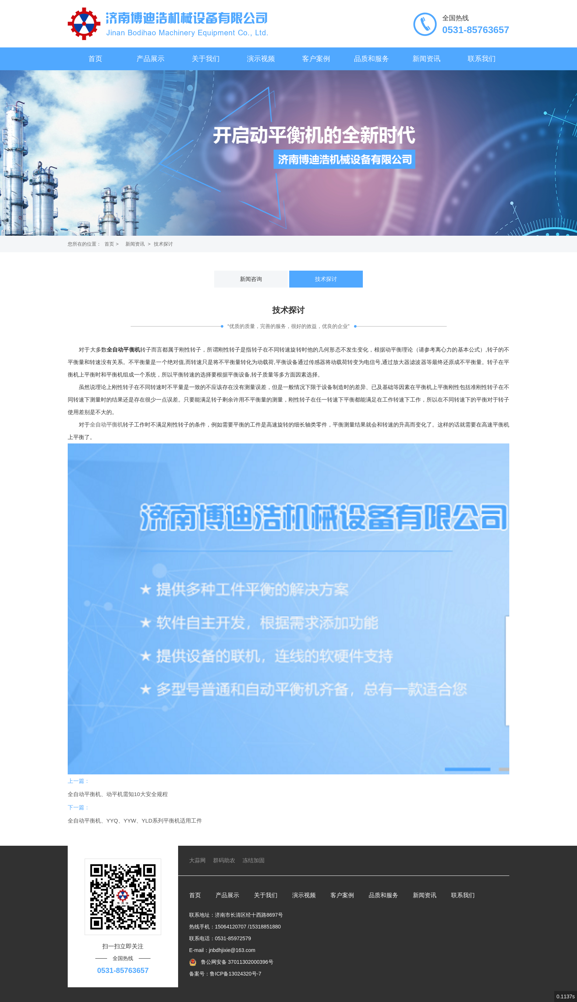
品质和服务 (371, 59)
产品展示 (150, 59)
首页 (95, 59)
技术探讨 (163, 244)
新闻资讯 (426, 59)
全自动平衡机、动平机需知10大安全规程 (118, 794)
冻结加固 (254, 860)
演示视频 (261, 59)
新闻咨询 (251, 279)
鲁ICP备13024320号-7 (235, 974)
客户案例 (316, 59)
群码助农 (224, 860)
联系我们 (482, 59)
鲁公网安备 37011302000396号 (236, 962)
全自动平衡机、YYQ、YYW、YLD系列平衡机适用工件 (135, 820)
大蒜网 (197, 860)
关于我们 (206, 59)
